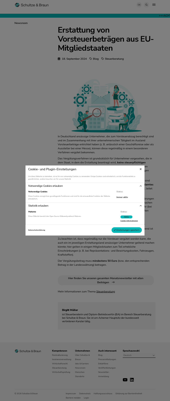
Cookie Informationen (129, 221)
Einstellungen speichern (127, 230)
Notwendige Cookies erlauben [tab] (45, 186)
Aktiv (126, 216)
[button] (85, 186)
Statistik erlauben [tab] (38, 205)
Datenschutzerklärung (36, 230)
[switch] (126, 216)
